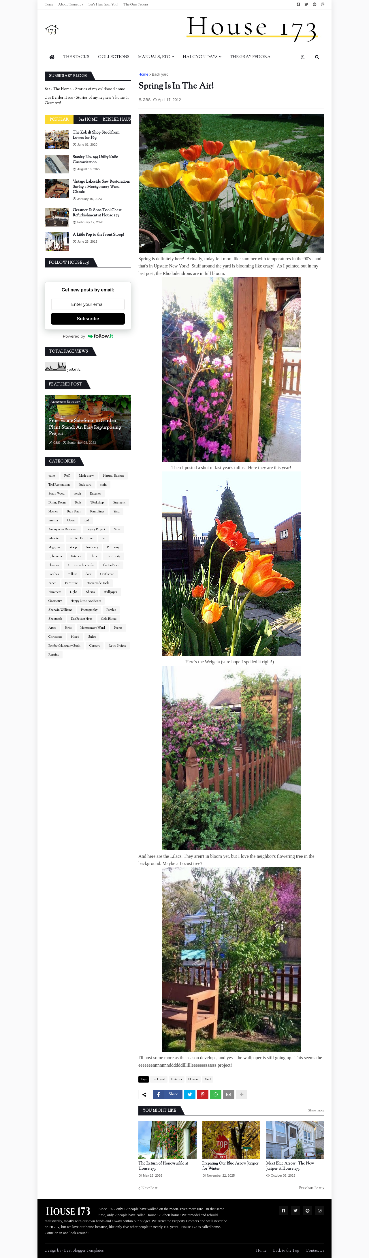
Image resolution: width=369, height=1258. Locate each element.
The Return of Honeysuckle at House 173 (163, 1166)
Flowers (193, 1079)
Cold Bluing (108, 619)
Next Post (149, 1188)
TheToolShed (111, 565)
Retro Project (117, 645)
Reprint (53, 654)
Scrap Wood (56, 493)
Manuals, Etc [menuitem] (154, 57)
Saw (117, 529)
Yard (207, 1079)
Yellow (72, 574)
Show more (316, 1110)
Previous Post (310, 1188)
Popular (59, 119)
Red (86, 520)
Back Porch (74, 511)
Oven (71, 520)
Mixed (75, 636)
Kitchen (76, 556)
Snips (92, 636)
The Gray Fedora (135, 4)
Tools (78, 502)
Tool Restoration (59, 484)
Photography (89, 610)
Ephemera (55, 556)
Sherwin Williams (60, 610)
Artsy (52, 628)
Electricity (114, 556)
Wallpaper (110, 592)
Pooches (53, 574)
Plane (94, 556)
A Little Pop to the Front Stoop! (98, 234)
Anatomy (92, 547)
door (88, 574)
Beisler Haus (117, 119)
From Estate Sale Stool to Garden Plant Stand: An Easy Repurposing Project (85, 427)
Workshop (97, 502)
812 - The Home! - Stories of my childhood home (85, 89)
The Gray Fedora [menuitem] (250, 57)
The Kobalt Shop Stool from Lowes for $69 (96, 135)
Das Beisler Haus (81, 619)
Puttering (113, 547)
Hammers (54, 592)
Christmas (55, 636)
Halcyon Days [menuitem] (200, 57)
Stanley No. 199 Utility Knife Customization (95, 160)
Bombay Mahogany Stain (64, 645)
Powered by (88, 336)
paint (51, 475)
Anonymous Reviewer (63, 529)
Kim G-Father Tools (80, 565)
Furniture (71, 583)
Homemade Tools (98, 583)
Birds (68, 628)
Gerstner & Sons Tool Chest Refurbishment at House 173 (97, 213)
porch (77, 493)
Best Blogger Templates (84, 1250)
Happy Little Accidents (86, 601)
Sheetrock (55, 619)
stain (103, 484)
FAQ (67, 475)
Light (73, 592)
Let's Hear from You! (103, 4)
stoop (73, 547)
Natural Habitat (113, 475)
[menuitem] (52, 57)
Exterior (176, 1079)
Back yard (160, 74)
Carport (94, 645)
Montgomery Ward (92, 628)
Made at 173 (86, 475)
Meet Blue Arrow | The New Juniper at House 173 (290, 1166)
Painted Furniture (81, 538)
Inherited (54, 538)
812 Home (88, 119)
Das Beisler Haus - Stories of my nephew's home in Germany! (87, 100)
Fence (52, 583)
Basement (119, 502)
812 (104, 538)
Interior (53, 520)
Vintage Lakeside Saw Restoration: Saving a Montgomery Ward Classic (101, 187)
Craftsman (107, 574)
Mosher (53, 511)
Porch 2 (111, 610)
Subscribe (88, 318)
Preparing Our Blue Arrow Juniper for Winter (230, 1166)
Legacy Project (95, 529)
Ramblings (97, 511)
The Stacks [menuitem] (76, 57)
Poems (118, 628)
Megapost (54, 547)
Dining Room (57, 502)
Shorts (90, 592)
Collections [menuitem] (113, 57)
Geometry (55, 601)
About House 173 (70, 4)
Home (49, 4)
